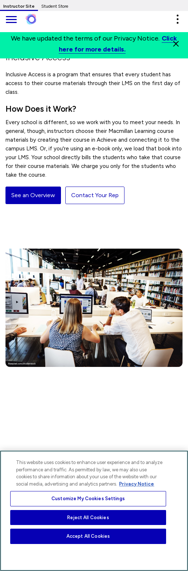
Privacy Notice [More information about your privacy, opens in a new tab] (136, 484)
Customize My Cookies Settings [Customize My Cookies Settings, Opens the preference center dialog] (88, 498)
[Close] (176, 43)
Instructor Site (19, 6)
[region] (94, 511)
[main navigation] (11, 20)
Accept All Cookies (88, 536)
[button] (177, 19)
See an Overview (33, 195)
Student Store (54, 6)
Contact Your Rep (95, 195)
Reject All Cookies (88, 517)
